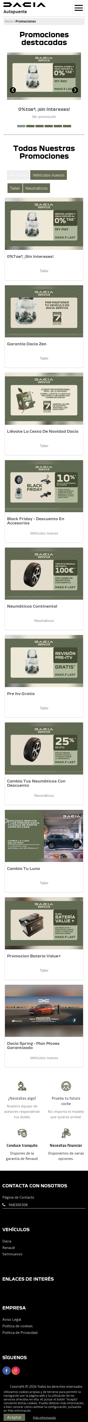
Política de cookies (17, 1325)
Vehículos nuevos (49, 175)
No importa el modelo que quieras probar (66, 1114)
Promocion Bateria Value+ (34, 956)
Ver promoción (44, 116)
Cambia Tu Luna (23, 868)
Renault (8, 1247)
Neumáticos (36, 188)
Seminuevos (12, 1253)
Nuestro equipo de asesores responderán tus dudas (22, 1111)
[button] (21, 126)
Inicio (9, 21)
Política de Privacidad (20, 1332)
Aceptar (14, 1417)
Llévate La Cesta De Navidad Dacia (42, 431)
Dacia (6, 1241)
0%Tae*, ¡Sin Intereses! (30, 256)
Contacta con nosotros (34, 1185)
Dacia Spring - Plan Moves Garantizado (33, 1045)
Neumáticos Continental (32, 606)
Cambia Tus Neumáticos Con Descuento (36, 783)
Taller (15, 188)
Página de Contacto (18, 1197)
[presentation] (13, 91)
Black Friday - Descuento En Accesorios (35, 520)
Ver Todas (18, 175)
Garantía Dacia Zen (26, 344)
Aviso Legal (11, 1319)
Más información (19, 1410)
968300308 (18, 1204)
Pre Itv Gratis (21, 693)
